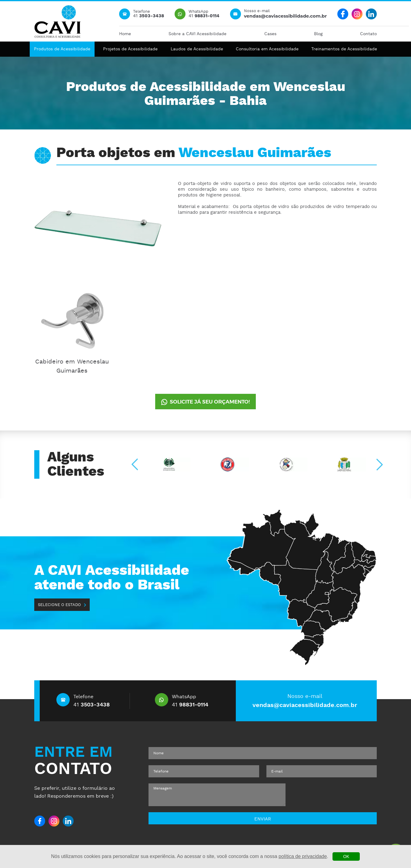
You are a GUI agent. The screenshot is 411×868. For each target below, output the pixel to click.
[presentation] (335, 795)
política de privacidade (303, 856)
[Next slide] (379, 464)
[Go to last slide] (135, 464)
